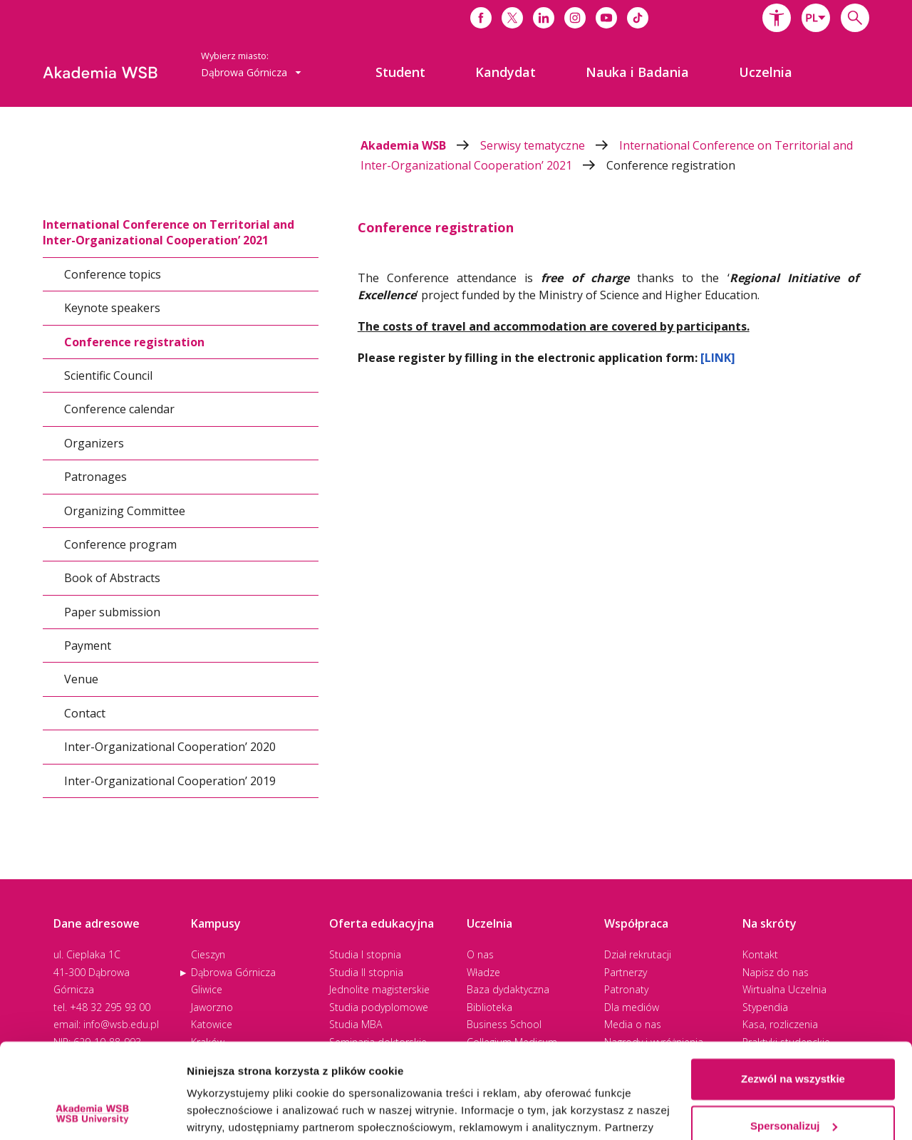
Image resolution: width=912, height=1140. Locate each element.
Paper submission (112, 612)
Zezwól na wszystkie (793, 990)
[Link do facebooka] (481, 17)
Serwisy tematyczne (549, 145)
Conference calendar (119, 409)
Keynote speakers (112, 308)
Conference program (120, 544)
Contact (84, 713)
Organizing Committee (124, 510)
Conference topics (112, 274)
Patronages (95, 476)
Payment (87, 645)
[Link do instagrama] (575, 17)
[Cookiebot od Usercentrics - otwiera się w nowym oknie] (92, 1112)
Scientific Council (108, 375)
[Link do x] (512, 17)
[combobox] (816, 18)
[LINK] (717, 358)
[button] (776, 18)
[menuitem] (400, 72)
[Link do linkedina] (543, 17)
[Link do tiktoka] (637, 17)
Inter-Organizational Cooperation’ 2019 (170, 781)
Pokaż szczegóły (229, 1112)
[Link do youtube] (606, 17)
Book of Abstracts (112, 578)
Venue (81, 679)
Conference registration (670, 165)
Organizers (94, 443)
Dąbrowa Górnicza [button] (251, 72)
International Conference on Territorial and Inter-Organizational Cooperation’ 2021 (168, 232)
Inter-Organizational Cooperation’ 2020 (170, 747)
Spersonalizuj (793, 1036)
